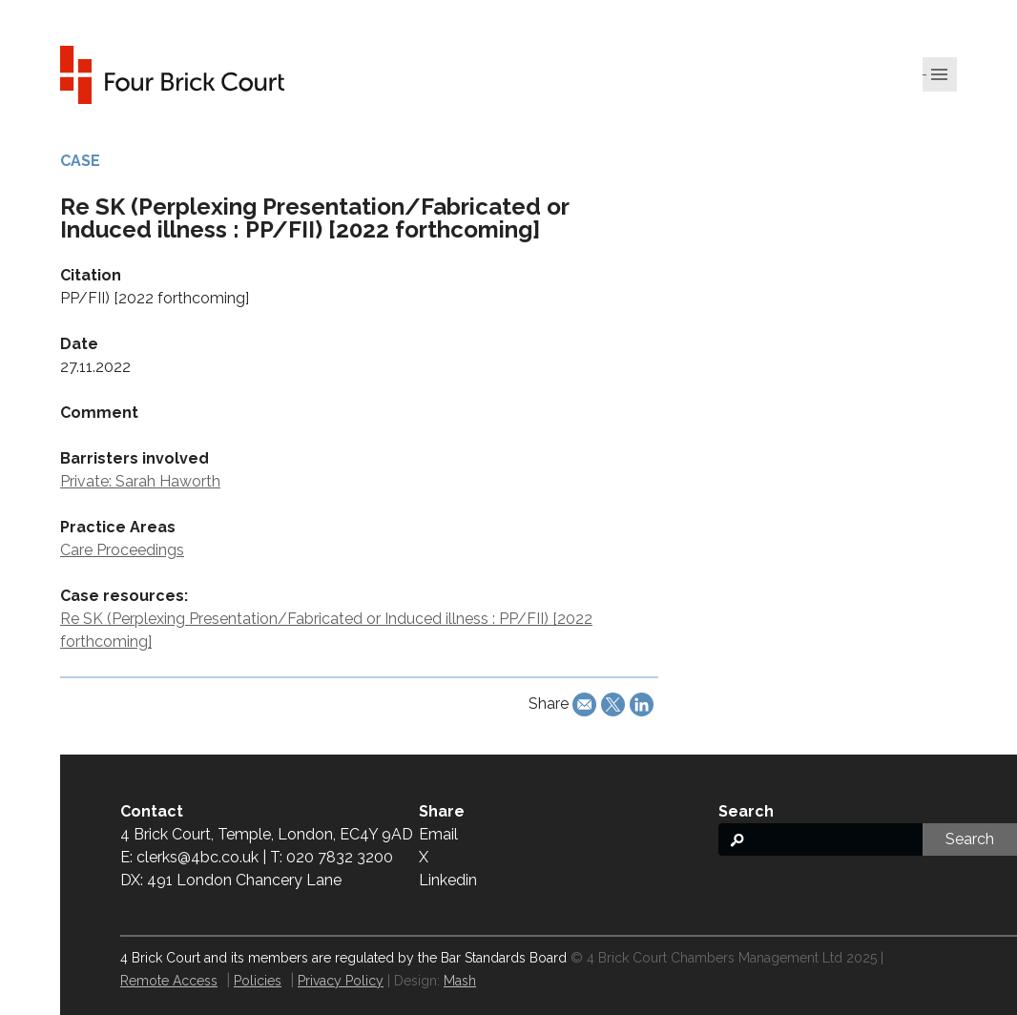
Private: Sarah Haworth (140, 481)
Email (438, 834)
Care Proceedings (122, 550)
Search (969, 839)
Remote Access (169, 980)
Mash (460, 980)
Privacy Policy (341, 980)
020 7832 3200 (339, 857)
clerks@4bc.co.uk (197, 857)
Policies (257, 980)
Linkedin (448, 880)
